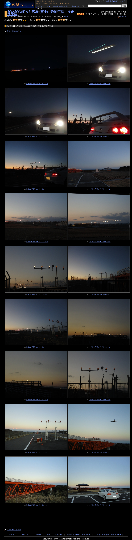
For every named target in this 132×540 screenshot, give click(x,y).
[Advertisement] (51, 517)
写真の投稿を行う (14, 31)
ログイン (123, 1)
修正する (67, 17)
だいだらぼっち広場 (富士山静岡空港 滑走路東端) (62, 6)
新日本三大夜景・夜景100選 (78, 534)
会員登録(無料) (112, 1)
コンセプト (23, 534)
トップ (39, 6)
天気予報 (58, 534)
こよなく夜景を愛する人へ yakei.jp (109, 534)
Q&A (48, 534)
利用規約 (37, 534)
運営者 (11, 534)
